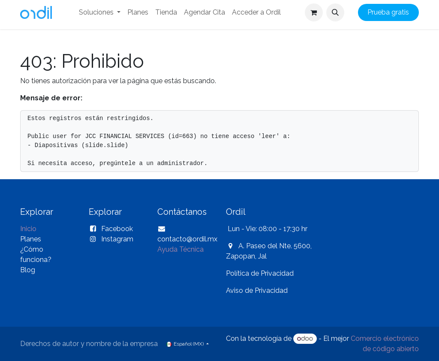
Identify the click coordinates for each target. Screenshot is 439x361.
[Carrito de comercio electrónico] (314, 12)
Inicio (28, 229)
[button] (335, 12)
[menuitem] (99, 12)
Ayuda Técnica (180, 249)
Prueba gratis (388, 12)
